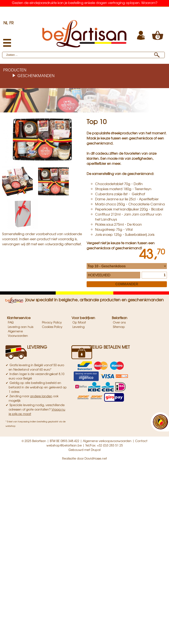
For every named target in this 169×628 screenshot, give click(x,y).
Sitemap (119, 327)
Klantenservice (18, 317)
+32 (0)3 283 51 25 (110, 445)
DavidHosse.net (95, 458)
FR (11, 22)
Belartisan (119, 317)
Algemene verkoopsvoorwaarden (107, 441)
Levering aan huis (20, 327)
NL (5, 22)
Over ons (119, 322)
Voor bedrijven (83, 317)
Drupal (96, 450)
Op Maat (79, 322)
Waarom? (149, 2)
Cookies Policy (52, 327)
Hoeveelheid (99, 274)
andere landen (41, 396)
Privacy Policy (52, 322)
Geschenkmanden (35, 75)
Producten (14, 69)
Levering (78, 327)
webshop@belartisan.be (64, 445)
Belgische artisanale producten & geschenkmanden (84, 9)
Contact (141, 441)
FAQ (11, 322)
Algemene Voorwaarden (18, 333)
